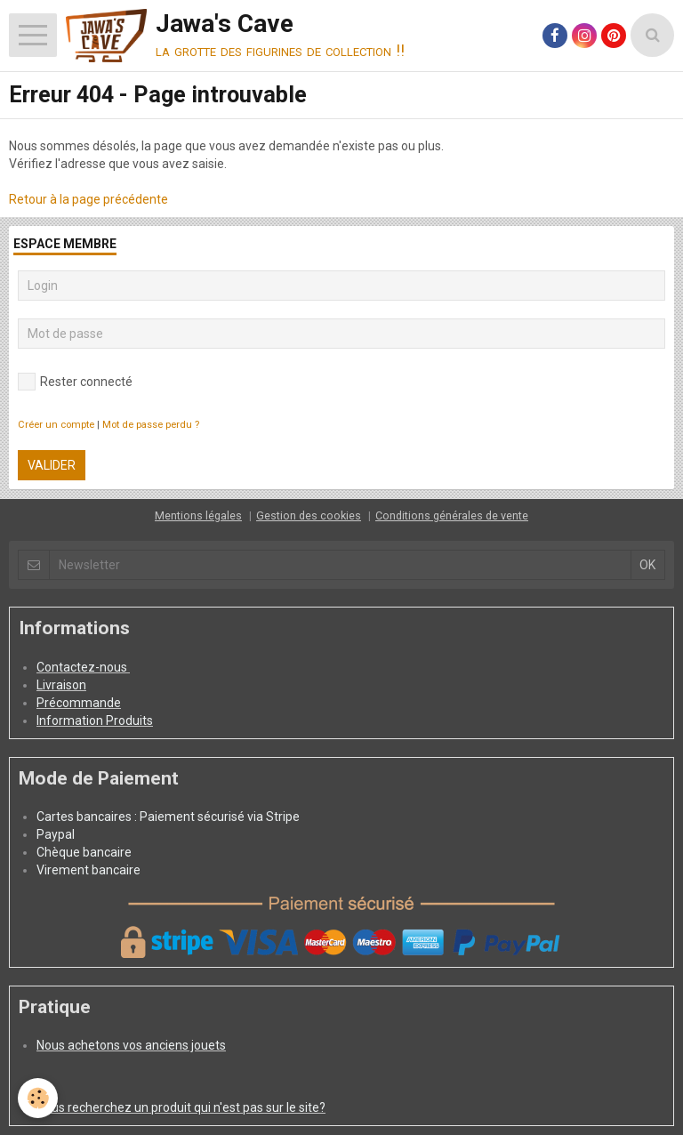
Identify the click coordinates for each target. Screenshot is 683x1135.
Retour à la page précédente (88, 199)
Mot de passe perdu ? (150, 425)
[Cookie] (38, 1098)
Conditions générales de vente (451, 515)
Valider (52, 465)
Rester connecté (75, 381)
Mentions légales (198, 515)
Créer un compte (56, 425)
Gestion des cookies (308, 515)
